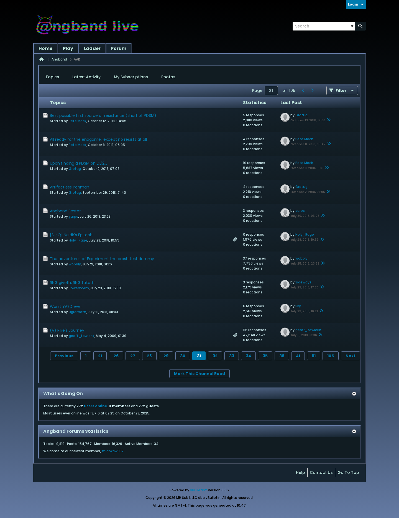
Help (300, 472)
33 (231, 356)
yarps (73, 216)
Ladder (92, 48)
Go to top (348, 472)
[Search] (324, 26)
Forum (118, 48)
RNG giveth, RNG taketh (72, 282)
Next (350, 356)
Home (45, 48)
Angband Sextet (65, 211)
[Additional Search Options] (352, 26)
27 (132, 356)
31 (199, 356)
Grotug (301, 115)
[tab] (52, 77)
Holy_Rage (78, 240)
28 (149, 356)
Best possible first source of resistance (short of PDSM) (103, 115)
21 (100, 356)
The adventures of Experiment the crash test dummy (102, 258)
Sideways (303, 282)
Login (356, 4)
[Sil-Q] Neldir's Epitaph (71, 235)
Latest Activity (86, 77)
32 (215, 356)
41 (298, 356)
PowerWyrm (79, 288)
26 (116, 356)
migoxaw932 (113, 451)
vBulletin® (198, 490)
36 (281, 356)
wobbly (75, 264)
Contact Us (321, 472)
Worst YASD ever (66, 306)
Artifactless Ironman (69, 187)
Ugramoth (77, 312)
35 (265, 356)
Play (68, 48)
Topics (52, 77)
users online (95, 406)
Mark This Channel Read (199, 373)
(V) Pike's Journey (67, 330)
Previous (64, 356)
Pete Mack (77, 121)
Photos (168, 77)
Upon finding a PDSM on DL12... (78, 163)
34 (248, 356)
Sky (298, 306)
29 (165, 356)
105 (330, 356)
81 (314, 356)
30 (182, 356)
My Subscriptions (131, 77)
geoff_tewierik (81, 335)
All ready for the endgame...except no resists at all (98, 139)
